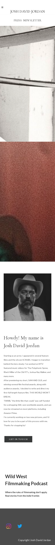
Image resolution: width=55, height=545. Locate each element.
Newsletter (32, 20)
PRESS (18, 20)
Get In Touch (18, 439)
